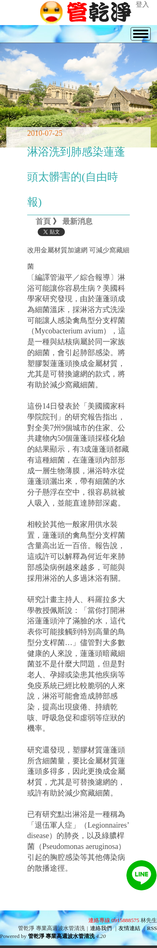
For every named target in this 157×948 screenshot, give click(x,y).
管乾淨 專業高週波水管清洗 (61, 936)
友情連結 (129, 928)
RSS (152, 928)
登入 (142, 4)
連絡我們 (101, 928)
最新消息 (77, 221)
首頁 (43, 221)
